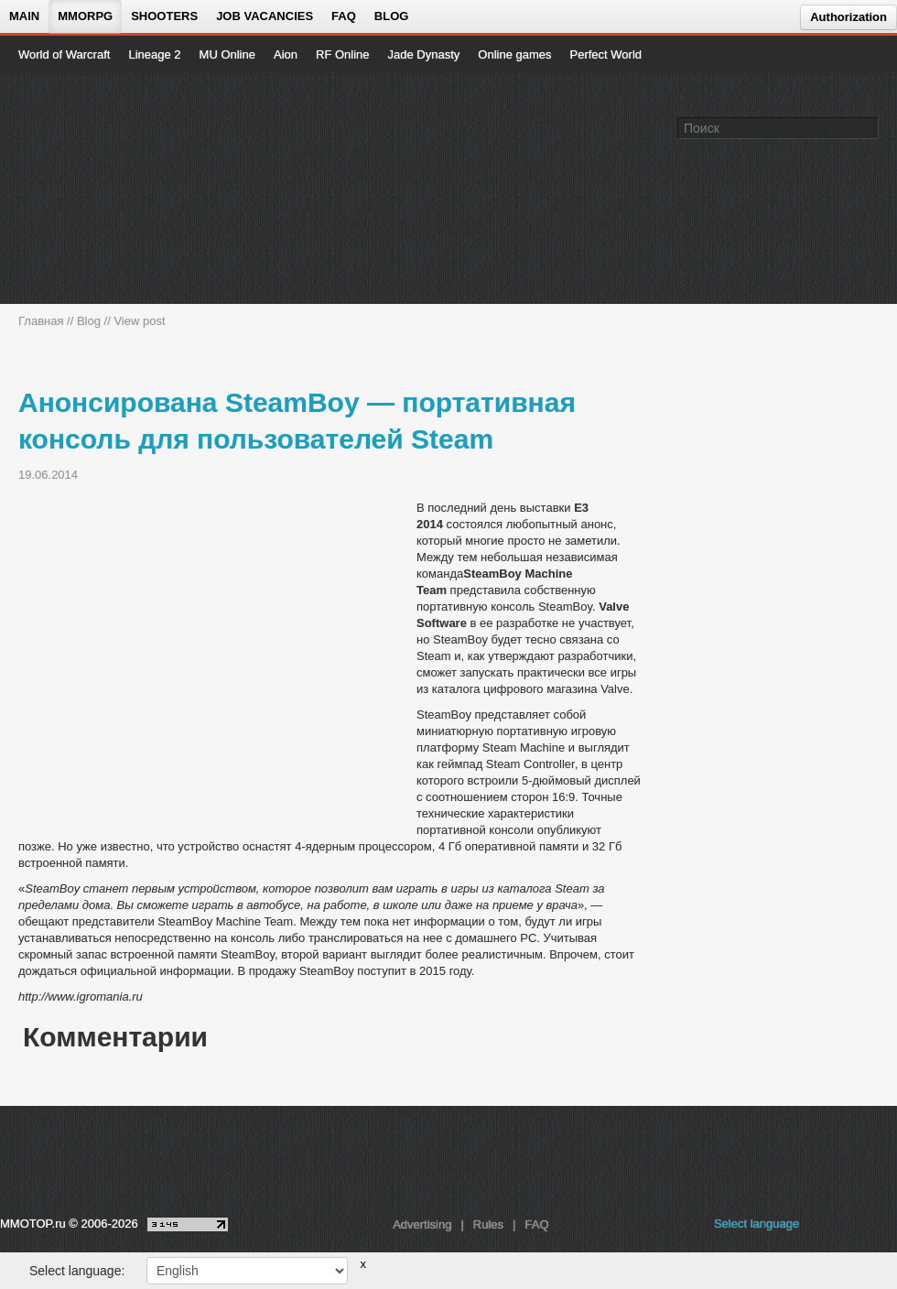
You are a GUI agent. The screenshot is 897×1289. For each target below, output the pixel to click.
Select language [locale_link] (756, 1223)
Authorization (848, 17)
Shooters (164, 16)
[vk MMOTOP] (826, 1228)
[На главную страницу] (80, 188)
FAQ (343, 16)
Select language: (76, 1270)
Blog (391, 16)
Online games (514, 54)
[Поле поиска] (868, 127)
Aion (285, 54)
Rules (488, 1224)
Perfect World (606, 54)
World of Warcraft (64, 54)
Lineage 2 (154, 54)
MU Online (227, 54)
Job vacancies (264, 16)
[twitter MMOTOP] (884, 1228)
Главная (40, 321)
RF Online (343, 54)
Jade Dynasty (424, 54)
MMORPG (85, 16)
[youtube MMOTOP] (855, 1228)
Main (24, 16)
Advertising (422, 1224)
